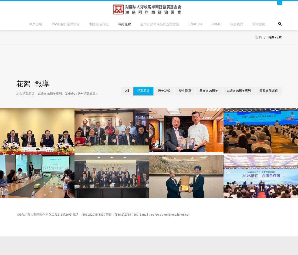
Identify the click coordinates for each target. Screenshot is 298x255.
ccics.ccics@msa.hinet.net (170, 214)
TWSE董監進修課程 (65, 24)
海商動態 (258, 24)
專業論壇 (35, 24)
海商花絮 (124, 24)
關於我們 (236, 24)
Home (216, 24)
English (195, 24)
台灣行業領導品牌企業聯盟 (159, 24)
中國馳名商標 (98, 24)
